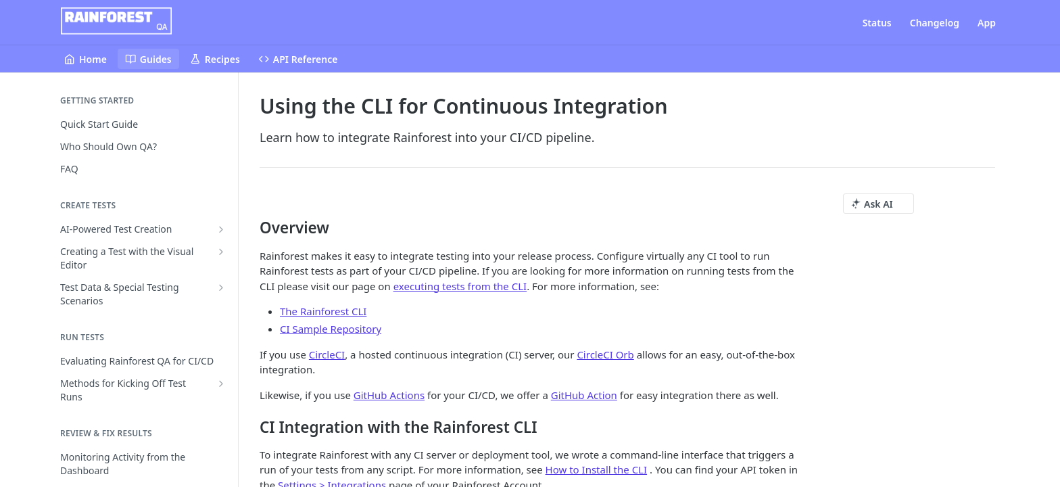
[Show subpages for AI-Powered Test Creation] (221, 229)
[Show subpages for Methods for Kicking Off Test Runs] (221, 383)
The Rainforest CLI (323, 311)
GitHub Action (584, 395)
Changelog (934, 22)
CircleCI (327, 354)
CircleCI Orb (605, 354)
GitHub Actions (389, 395)
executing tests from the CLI (460, 286)
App (987, 22)
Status (877, 22)
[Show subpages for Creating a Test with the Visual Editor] (221, 251)
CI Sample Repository (330, 328)
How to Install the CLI (596, 469)
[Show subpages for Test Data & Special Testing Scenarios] (221, 287)
